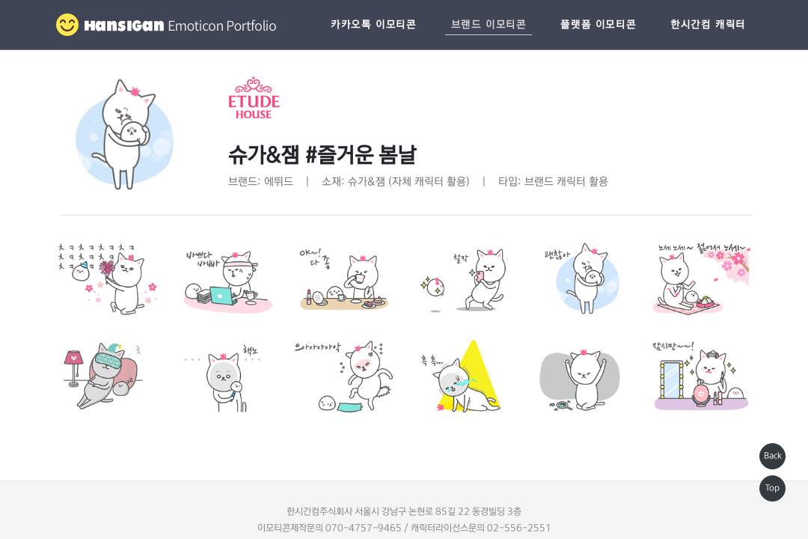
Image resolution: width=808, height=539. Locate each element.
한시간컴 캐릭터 (708, 25)
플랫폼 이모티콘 (598, 25)
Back (773, 455)
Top (772, 488)
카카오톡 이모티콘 (373, 25)
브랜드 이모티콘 (489, 25)
